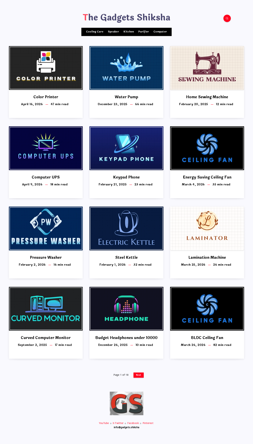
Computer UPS (46, 177)
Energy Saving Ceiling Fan (207, 177)
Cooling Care (95, 31)
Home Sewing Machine (207, 97)
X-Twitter (118, 423)
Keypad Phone (126, 177)
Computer (160, 31)
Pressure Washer (46, 257)
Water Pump (126, 97)
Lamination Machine (207, 257)
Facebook (133, 423)
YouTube (104, 423)
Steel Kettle (126, 257)
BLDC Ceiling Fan (207, 338)
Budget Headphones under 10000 (126, 338)
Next (138, 375)
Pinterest (148, 423)
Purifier (143, 31)
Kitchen (128, 31)
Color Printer (45, 97)
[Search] (227, 18)
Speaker (113, 31)
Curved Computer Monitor (46, 338)
